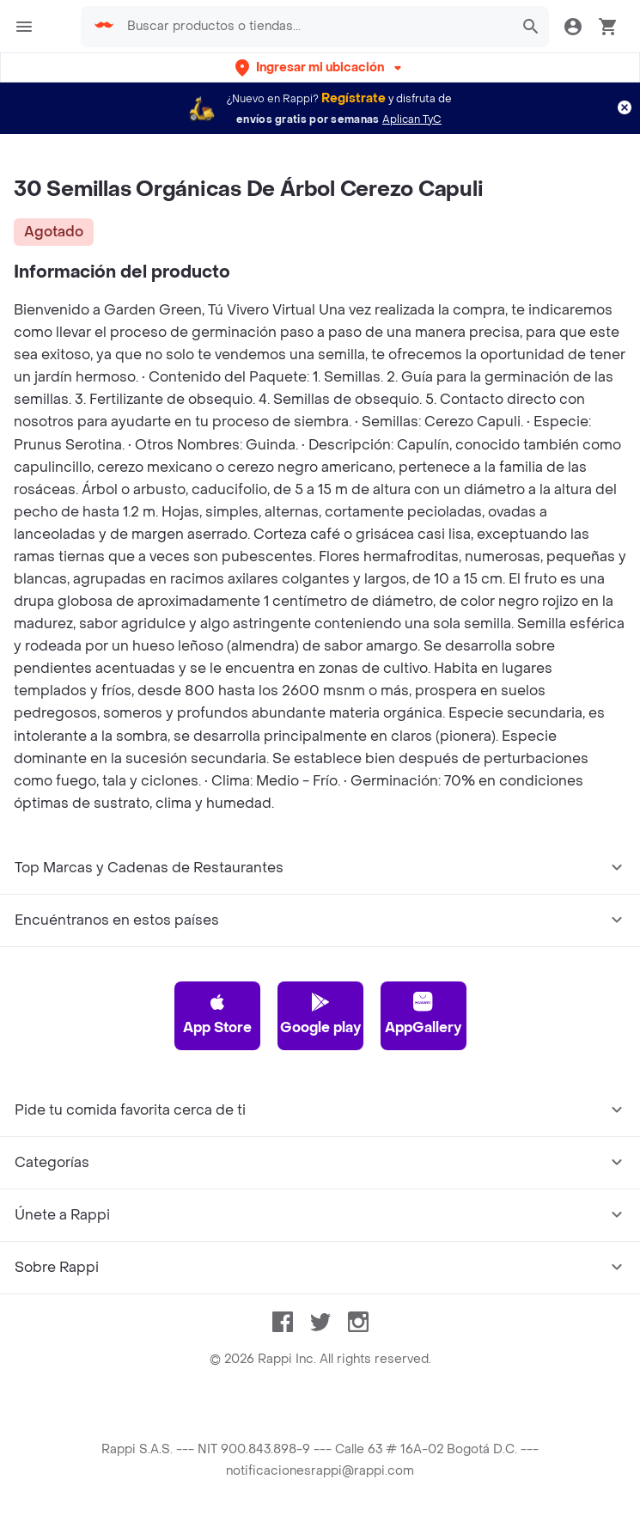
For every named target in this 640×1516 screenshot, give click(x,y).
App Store (217, 1014)
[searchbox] (314, 26)
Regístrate (353, 98)
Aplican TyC (412, 119)
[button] (320, 67)
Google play (320, 1014)
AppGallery (423, 1014)
